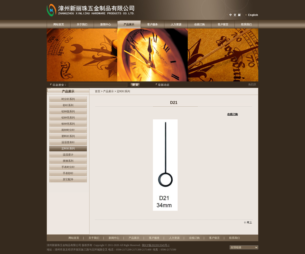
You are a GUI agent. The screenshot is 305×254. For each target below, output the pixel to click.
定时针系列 (68, 148)
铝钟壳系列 (68, 117)
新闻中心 (105, 24)
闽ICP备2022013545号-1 (155, 245)
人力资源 (176, 24)
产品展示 (129, 24)
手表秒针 (68, 173)
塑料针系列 (68, 136)
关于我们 (82, 24)
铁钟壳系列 (68, 123)
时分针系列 (68, 99)
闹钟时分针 (68, 130)
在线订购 (199, 24)
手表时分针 (68, 167)
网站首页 (58, 24)
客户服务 (152, 24)
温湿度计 (68, 154)
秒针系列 (68, 105)
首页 (97, 91)
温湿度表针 (68, 142)
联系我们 (246, 24)
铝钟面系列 (68, 111)
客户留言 (223, 24)
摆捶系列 (68, 160)
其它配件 (68, 179)
